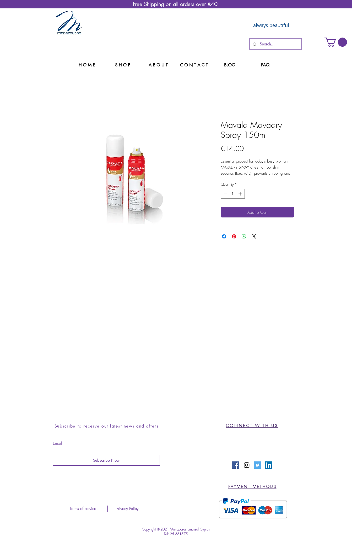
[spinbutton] (232, 193)
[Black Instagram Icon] (246, 465)
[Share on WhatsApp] (244, 236)
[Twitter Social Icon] (257, 465)
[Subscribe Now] (106, 460)
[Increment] (240, 193)
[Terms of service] (83, 508)
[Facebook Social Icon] (235, 465)
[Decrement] (224, 193)
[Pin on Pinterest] (234, 236)
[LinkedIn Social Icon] (268, 465)
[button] (335, 42)
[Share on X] (254, 236)
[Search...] (275, 44)
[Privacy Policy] (127, 508)
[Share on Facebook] (224, 236)
